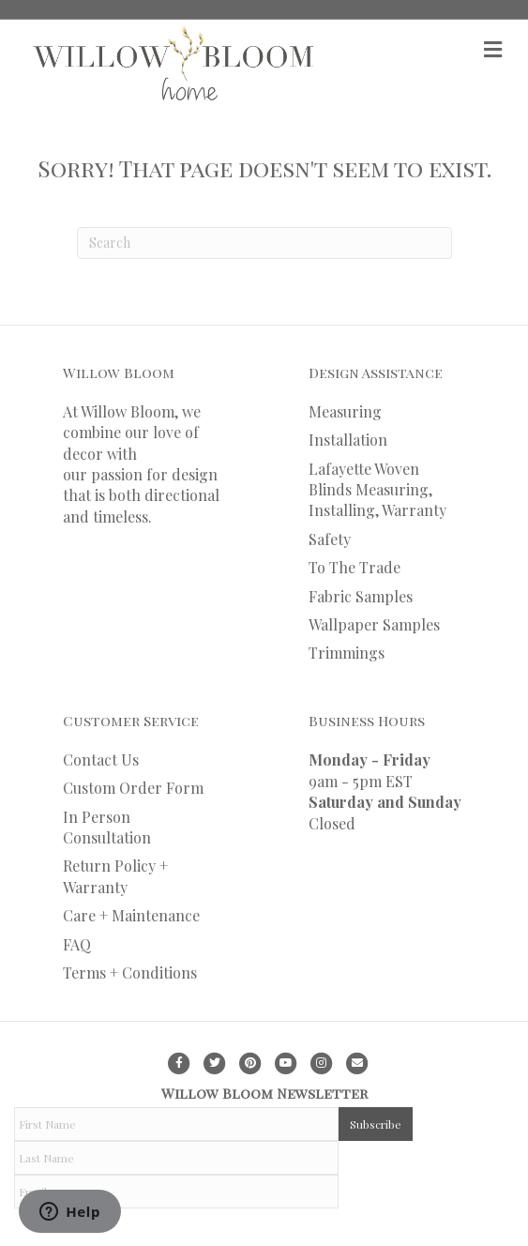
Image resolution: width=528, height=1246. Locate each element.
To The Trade (354, 567)
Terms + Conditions (130, 972)
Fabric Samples (361, 596)
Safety (330, 539)
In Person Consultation (107, 827)
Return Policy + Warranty (115, 876)
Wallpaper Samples (374, 624)
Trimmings (347, 652)
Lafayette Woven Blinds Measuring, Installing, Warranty (377, 490)
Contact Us (101, 759)
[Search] (264, 243)
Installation (348, 439)
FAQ (77, 944)
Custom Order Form (133, 788)
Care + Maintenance (131, 915)
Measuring (345, 411)
